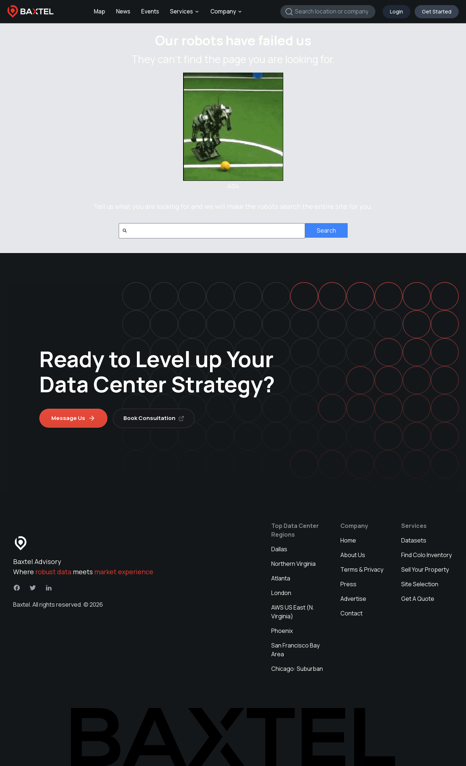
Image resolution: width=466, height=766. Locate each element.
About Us (352, 555)
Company (226, 11)
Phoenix (282, 630)
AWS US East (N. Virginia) (292, 611)
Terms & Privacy (361, 569)
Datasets (413, 540)
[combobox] (328, 11)
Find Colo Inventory (426, 555)
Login (396, 11)
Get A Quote (417, 598)
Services (185, 11)
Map (99, 11)
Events (150, 11)
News (123, 11)
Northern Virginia (293, 563)
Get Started (436, 11)
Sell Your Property (425, 569)
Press (348, 584)
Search (326, 230)
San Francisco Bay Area (295, 649)
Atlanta (280, 578)
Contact (351, 613)
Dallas (279, 549)
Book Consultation (154, 417)
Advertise (353, 598)
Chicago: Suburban (297, 668)
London (281, 592)
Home (348, 540)
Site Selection (419, 584)
